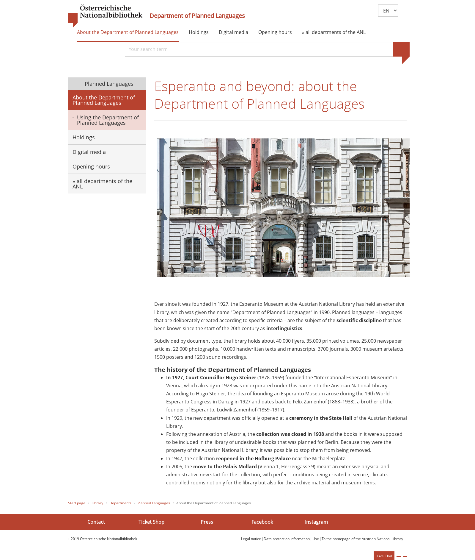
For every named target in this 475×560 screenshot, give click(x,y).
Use (315, 538)
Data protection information (287, 538)
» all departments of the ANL (334, 32)
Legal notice (251, 538)
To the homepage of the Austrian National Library (362, 538)
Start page (76, 503)
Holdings (199, 32)
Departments (120, 503)
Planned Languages (108, 83)
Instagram (316, 522)
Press (207, 522)
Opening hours (275, 32)
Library (97, 503)
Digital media (233, 32)
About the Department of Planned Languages (128, 32)
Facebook (262, 522)
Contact (96, 522)
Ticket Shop (151, 522)
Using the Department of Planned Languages (108, 120)
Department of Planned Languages (197, 16)
